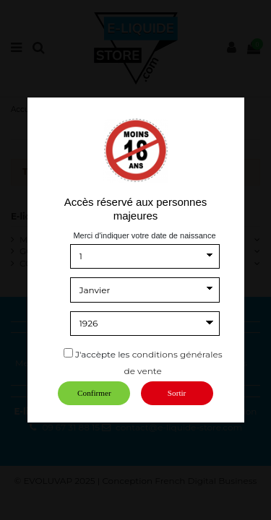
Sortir (177, 393)
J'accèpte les (102, 354)
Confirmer (94, 393)
